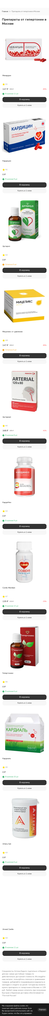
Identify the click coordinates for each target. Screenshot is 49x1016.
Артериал (6, 417)
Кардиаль (6, 758)
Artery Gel (6, 844)
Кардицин (6, 161)
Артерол (6, 246)
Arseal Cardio (8, 929)
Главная (5, 11)
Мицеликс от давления (12, 331)
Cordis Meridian (8, 588)
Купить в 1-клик (25, 105)
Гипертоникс (7, 673)
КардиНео (6, 502)
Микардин (6, 75)
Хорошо (42, 1009)
